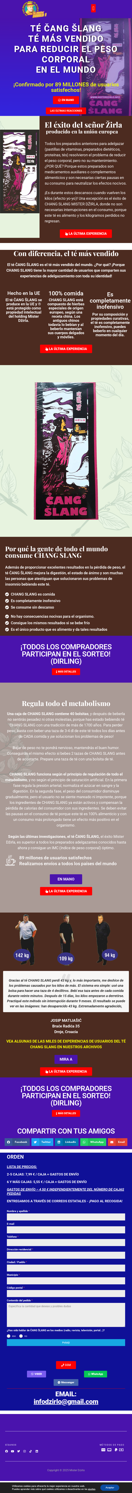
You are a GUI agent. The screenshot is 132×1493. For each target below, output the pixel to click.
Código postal (16, 1287)
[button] (93, 8)
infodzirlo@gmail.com (66, 1402)
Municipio (13, 1274)
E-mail (10, 1223)
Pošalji (66, 1342)
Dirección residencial (20, 1249)
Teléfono (13, 1236)
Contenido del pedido (20, 1300)
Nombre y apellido (18, 1211)
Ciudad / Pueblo (17, 1262)
